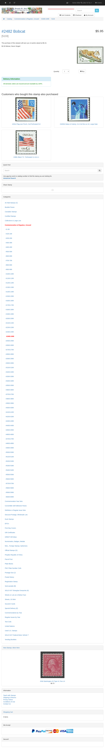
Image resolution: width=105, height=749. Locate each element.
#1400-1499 (9, 292)
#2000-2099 (9, 318)
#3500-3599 (9, 385)
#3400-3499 (9, 381)
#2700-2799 (9, 350)
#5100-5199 (9, 457)
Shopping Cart (8, 712)
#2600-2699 (9, 345)
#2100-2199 (9, 323)
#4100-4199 (9, 412)
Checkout (77, 15)
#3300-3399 (9, 376)
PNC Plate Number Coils (13, 568)
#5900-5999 (9, 492)
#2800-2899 (9, 354)
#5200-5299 (9, 461)
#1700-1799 (9, 305)
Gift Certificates (10, 532)
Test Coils (8, 622)
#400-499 (8, 247)
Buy (82, 71)
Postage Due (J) (10, 573)
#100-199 (8, 234)
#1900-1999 (9, 314)
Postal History (9, 577)
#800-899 (8, 265)
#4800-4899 (9, 443)
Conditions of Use (9, 702)
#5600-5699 (9, 479)
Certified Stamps (10, 216)
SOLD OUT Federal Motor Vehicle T (17, 635)
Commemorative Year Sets (14, 501)
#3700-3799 (9, 394)
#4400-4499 (9, 425)
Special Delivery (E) (11, 608)
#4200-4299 (9, 416)
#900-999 (8, 269)
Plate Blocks (9, 564)
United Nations (10, 626)
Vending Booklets (10, 639)
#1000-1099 (9, 274)
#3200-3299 (9, 372)
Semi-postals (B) (10, 586)
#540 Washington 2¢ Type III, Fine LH (52, 681)
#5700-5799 (9, 483)
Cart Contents (64, 15)
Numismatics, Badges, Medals (15, 541)
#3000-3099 (9, 363)
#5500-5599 (9, 474)
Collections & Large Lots (13, 220)
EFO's (7, 523)
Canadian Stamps (11, 212)
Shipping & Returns (9, 697)
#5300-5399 (9, 465)
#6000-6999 (9, 497)
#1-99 (7, 229)
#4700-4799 (9, 439)
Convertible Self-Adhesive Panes (16, 506)
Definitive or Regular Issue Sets (15, 510)
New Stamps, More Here (11, 648)
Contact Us (7, 704)
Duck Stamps (9, 519)
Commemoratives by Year (13, 613)
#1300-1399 (9, 287)
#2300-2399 (9, 332)
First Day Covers (10, 528)
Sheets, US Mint (10, 599)
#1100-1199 (9, 278)
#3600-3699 (9, 390)
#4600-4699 (9, 434)
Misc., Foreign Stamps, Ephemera (16, 546)
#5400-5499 (9, 470)
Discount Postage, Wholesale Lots (16, 515)
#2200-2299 (9, 327)
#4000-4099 (9, 408)
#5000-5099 (9, 452)
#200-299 (8, 238)
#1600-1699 (9, 301)
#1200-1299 (9, 283)
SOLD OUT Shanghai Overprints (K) (17, 590)
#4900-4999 (9, 448)
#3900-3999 (9, 403)
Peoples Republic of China (13, 555)
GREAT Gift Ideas (11, 537)
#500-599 (8, 251)
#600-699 (8, 256)
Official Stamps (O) (11, 550)
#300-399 (8, 243)
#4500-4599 (9, 430)
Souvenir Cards (10, 604)
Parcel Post (9, 559)
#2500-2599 (9, 341)
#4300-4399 (9, 421)
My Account (88, 15)
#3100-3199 (9, 367)
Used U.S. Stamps (11, 630)
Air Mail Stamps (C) (11, 203)
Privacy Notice (8, 699)
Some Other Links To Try (82, 3)
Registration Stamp (11, 581)
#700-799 (8, 260)
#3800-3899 (9, 399)
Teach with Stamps (9, 695)
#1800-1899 (9, 309)
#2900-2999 (9, 358)
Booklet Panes (9, 207)
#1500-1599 (9, 296)
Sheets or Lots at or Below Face (15, 595)
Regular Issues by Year (12, 617)
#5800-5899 (9, 488)
